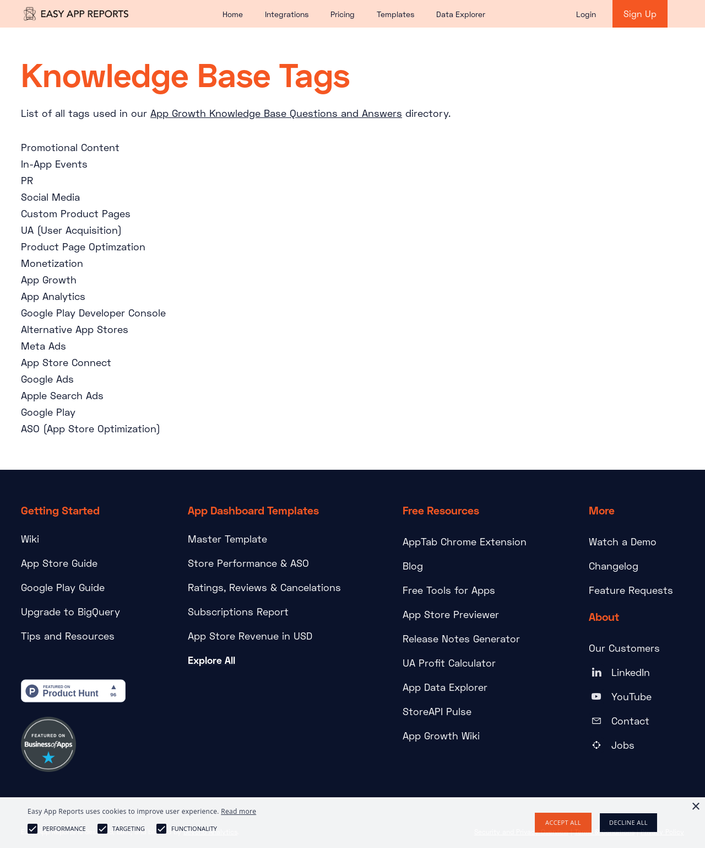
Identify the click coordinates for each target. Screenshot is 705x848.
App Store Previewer (451, 614)
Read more (238, 811)
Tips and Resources (68, 636)
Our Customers (624, 648)
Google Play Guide (63, 587)
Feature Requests (631, 590)
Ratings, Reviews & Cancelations (264, 587)
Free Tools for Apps (449, 590)
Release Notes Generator (461, 638)
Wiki (30, 539)
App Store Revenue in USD (250, 636)
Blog (413, 566)
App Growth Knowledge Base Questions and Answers (276, 113)
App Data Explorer (445, 687)
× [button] (695, 807)
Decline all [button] (628, 822)
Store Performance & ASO (248, 563)
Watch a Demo (623, 541)
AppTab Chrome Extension (465, 541)
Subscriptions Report (238, 611)
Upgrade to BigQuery (70, 611)
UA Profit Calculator (449, 663)
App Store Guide (59, 563)
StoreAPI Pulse (437, 711)
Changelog (613, 566)
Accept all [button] (563, 822)
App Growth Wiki (441, 735)
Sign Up (640, 13)
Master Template (227, 539)
